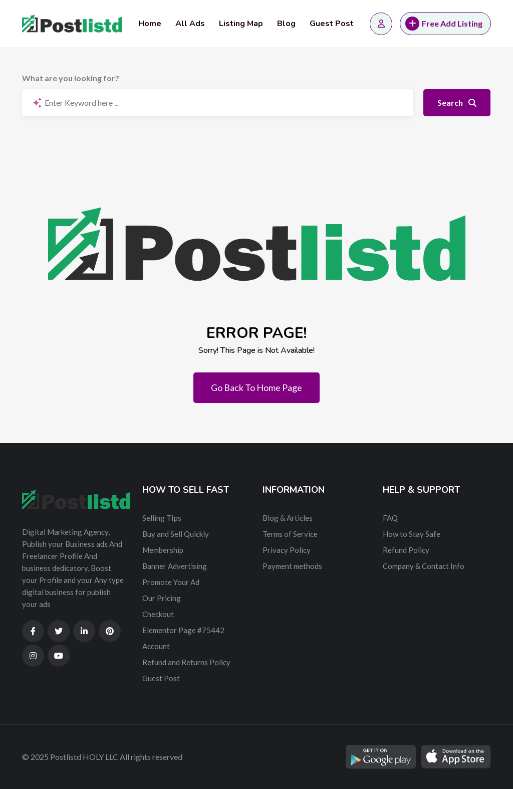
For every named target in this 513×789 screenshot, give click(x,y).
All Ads (190, 23)
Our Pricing (161, 598)
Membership (162, 549)
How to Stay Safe (411, 533)
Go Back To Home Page (256, 387)
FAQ (390, 517)
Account (156, 646)
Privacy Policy (287, 549)
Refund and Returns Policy (186, 662)
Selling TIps (161, 517)
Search (456, 102)
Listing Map (241, 23)
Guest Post (332, 23)
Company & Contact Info (423, 565)
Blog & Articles (288, 517)
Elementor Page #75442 (183, 630)
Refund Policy (406, 549)
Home (149, 23)
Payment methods (292, 565)
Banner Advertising (174, 565)
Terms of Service (290, 533)
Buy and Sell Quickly (175, 533)
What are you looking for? (70, 78)
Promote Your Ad (170, 581)
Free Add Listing (443, 24)
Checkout (158, 614)
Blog (286, 23)
